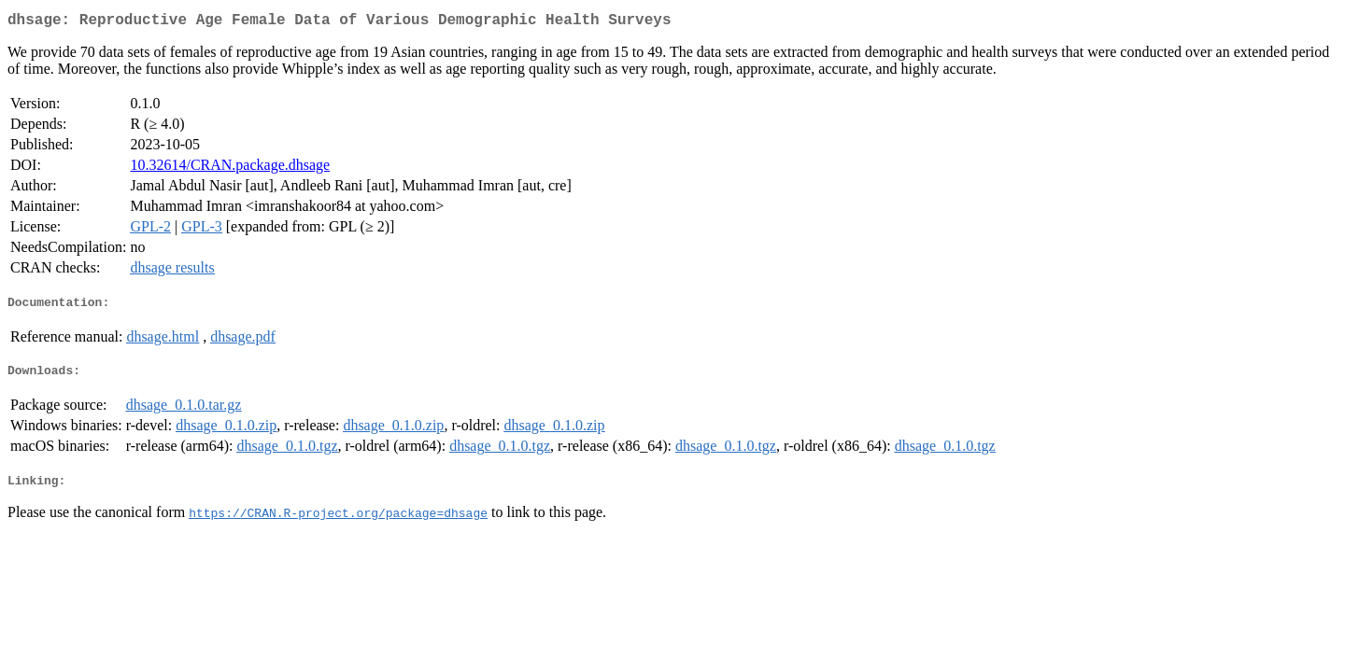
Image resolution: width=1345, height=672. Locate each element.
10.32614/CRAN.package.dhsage (230, 168)
